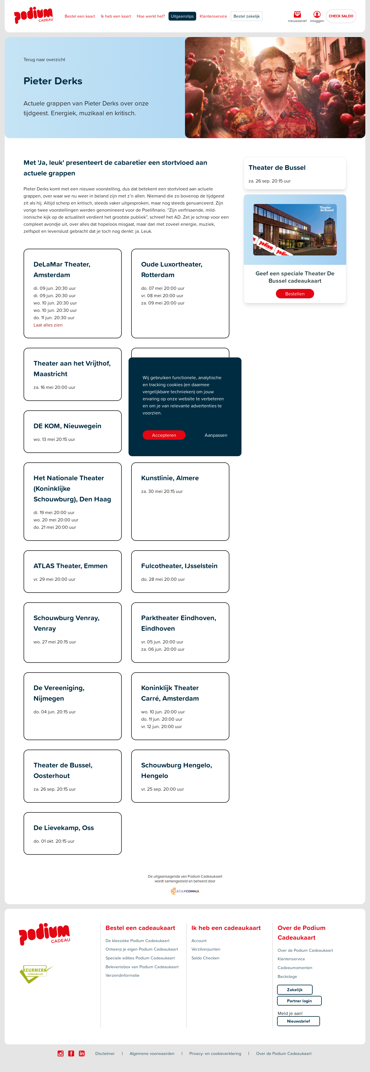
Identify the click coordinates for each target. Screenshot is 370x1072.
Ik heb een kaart (116, 16)
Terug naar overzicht (44, 59)
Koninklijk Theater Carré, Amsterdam (170, 693)
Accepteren (164, 435)
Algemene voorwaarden (152, 1053)
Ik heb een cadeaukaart (226, 927)
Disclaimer (105, 1053)
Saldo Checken (205, 958)
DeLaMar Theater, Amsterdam (62, 269)
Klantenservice (213, 16)
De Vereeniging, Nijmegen (59, 693)
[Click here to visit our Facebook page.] (71, 1053)
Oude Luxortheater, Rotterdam (171, 269)
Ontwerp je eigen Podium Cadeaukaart (142, 949)
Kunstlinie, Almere (170, 478)
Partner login (299, 1001)
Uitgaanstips (182, 16)
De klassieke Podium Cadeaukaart (137, 940)
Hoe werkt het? (151, 16)
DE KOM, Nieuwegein (67, 426)
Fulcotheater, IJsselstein (179, 566)
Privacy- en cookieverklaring (215, 1053)
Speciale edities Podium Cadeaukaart (140, 958)
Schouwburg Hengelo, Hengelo (176, 770)
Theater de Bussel (277, 167)
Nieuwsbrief (298, 1021)
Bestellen (295, 293)
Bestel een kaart (80, 16)
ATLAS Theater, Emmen (71, 566)
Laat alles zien (48, 325)
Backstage (287, 976)
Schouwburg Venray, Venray (66, 623)
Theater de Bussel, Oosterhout (63, 770)
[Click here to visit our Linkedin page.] (82, 1053)
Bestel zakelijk (247, 16)
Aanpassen (216, 435)
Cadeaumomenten (295, 967)
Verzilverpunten (205, 949)
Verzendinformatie (122, 975)
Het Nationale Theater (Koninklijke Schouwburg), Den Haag (72, 488)
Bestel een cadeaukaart (140, 927)
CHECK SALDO (341, 16)
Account (198, 940)
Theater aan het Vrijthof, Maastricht (72, 368)
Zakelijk (295, 989)
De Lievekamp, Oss (64, 827)
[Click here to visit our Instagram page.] (61, 1053)
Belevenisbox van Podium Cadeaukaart (142, 967)
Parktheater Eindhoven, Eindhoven (178, 623)
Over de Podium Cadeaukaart (305, 950)
